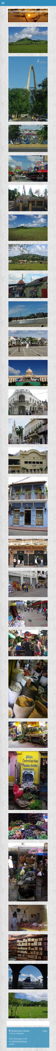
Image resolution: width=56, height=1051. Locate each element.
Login (45, 1031)
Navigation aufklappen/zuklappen (28, 3)
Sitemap (26, 1031)
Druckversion (15, 1031)
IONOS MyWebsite (19, 1041)
